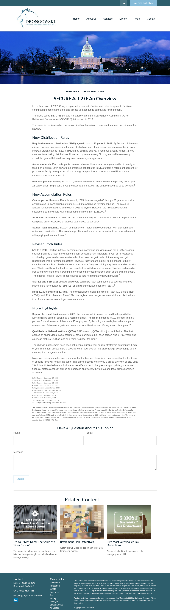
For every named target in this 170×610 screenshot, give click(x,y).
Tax (51, 595)
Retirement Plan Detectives (77, 541)
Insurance (54, 592)
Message (18, 452)
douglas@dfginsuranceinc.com (28, 595)
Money (53, 598)
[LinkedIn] (123, 3)
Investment (55, 586)
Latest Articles (56, 605)
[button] (76, 18)
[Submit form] (21, 479)
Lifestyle (54, 601)
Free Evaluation (143, 3)
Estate (53, 589)
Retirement (55, 582)
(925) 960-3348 (28, 583)
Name (17, 433)
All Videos (54, 608)
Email (90, 433)
